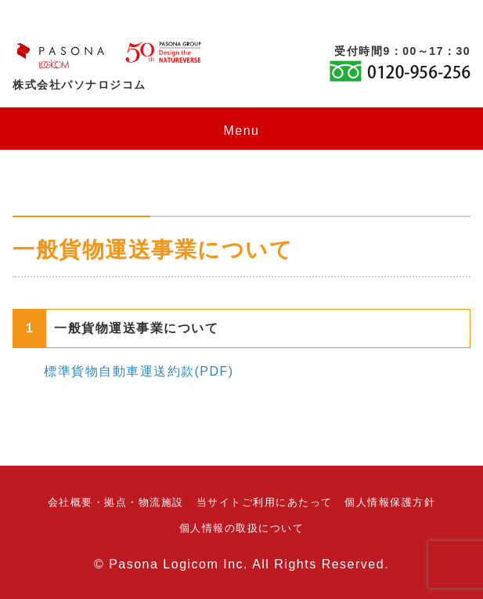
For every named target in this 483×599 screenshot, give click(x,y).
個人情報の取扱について (242, 528)
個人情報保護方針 (389, 502)
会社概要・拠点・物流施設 (116, 502)
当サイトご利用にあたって (264, 502)
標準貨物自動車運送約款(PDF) (139, 371)
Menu (241, 130)
